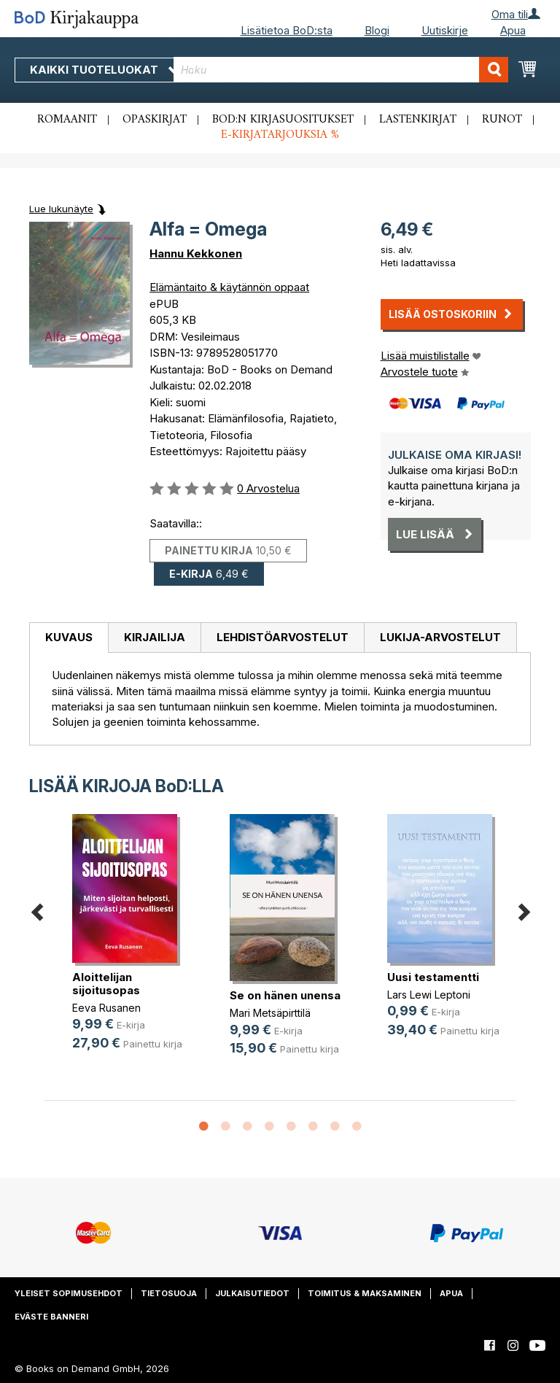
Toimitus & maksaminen (364, 1293)
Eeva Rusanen (106, 1008)
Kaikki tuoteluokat (104, 70)
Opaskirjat (154, 119)
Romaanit (67, 119)
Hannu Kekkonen (195, 253)
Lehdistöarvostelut (283, 637)
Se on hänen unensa (285, 995)
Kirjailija (154, 637)
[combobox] (341, 69)
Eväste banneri (51, 1317)
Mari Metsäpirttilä (270, 1013)
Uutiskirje (444, 30)
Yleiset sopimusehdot (68, 1293)
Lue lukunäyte (61, 208)
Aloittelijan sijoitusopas (106, 983)
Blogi (377, 30)
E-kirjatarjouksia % (280, 135)
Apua (513, 30)
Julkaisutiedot (252, 1293)
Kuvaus (69, 637)
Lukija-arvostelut (440, 637)
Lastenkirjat (417, 119)
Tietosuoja (169, 1293)
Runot (502, 119)
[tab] (68, 638)
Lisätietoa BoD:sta (286, 30)
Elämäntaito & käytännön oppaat (229, 287)
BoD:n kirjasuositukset (283, 119)
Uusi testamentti (433, 977)
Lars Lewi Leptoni (428, 994)
